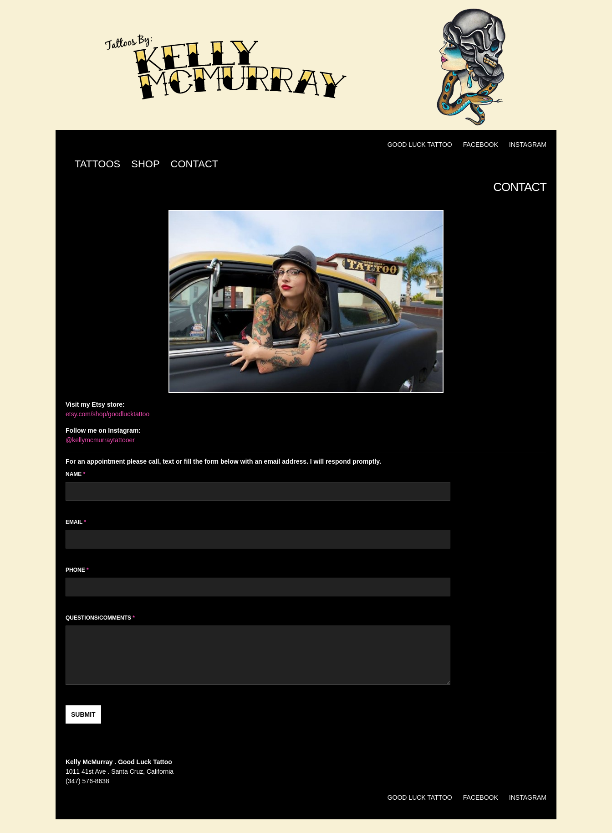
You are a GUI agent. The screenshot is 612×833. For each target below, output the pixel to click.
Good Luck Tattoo (420, 144)
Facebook (480, 144)
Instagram (527, 144)
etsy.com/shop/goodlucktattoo (107, 414)
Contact (195, 164)
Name (75, 474)
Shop (145, 164)
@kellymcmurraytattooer (100, 440)
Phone (77, 570)
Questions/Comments (100, 618)
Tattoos (97, 164)
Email (76, 522)
